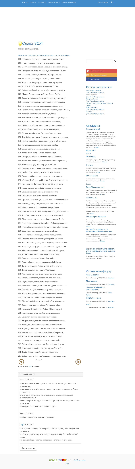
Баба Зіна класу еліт (95, 187)
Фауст (88, 304)
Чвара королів (92, 275)
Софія (22, 424)
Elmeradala (111, 284)
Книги (57, 55)
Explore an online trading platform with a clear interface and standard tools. (100, 251)
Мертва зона (91, 281)
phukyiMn (111, 278)
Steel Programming (79, 460)
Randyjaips (111, 301)
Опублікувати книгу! (95, 71)
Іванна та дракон (91, 95)
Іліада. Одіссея (64, 55)
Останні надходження (99, 87)
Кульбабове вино (93, 298)
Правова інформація (69, 2)
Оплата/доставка (54, 2)
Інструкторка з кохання (93, 90)
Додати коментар (28, 448)
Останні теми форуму (99, 271)
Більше (96, 147)
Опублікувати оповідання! (96, 75)
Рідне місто (91, 150)
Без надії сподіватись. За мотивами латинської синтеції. (99, 230)
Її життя (89, 165)
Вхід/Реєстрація (103, 2)
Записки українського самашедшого (95, 288)
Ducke (88, 105)
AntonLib (110, 307)
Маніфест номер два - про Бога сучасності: (99, 103)
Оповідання (93, 125)
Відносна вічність (91, 107)
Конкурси (25, 2)
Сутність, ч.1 (91, 198)
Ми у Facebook (93, 79)
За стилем (42, 2)
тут (30, 367)
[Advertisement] (67, 25)
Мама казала (92, 176)
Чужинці (89, 111)
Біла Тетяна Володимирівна (95, 92)
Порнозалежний (93, 129)
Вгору (67, 463)
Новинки (33, 2)
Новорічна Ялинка (92, 99)
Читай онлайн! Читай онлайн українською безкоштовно (35, 55)
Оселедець (91, 157)
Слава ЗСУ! (30, 43)
